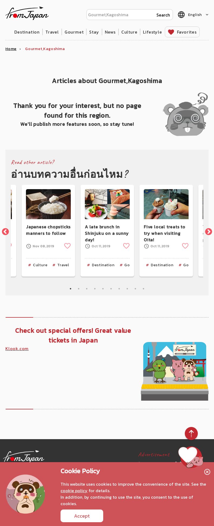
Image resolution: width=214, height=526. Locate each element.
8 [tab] (127, 288)
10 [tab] (143, 288)
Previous (4, 230)
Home (10, 49)
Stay (94, 32)
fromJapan (27, 13)
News (110, 32)
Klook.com (17, 348)
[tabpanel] (107, 231)
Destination (27, 32)
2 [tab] (78, 288)
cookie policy (74, 490)
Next (207, 230)
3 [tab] (86, 288)
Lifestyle (152, 32)
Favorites (187, 32)
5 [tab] (103, 288)
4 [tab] (95, 288)
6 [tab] (111, 288)
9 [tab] (135, 288)
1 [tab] (70, 288)
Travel (52, 32)
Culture (129, 32)
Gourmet (74, 32)
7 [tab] (119, 288)
